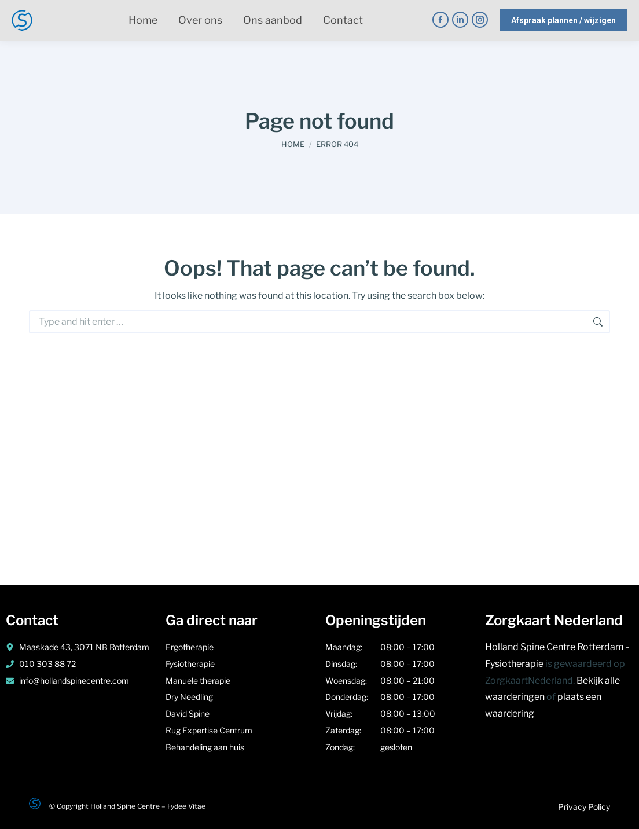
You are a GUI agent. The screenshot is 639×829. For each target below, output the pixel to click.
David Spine (188, 713)
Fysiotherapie (191, 664)
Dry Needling (190, 697)
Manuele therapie (199, 680)
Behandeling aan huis (205, 747)
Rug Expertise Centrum (209, 730)
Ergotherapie (190, 647)
